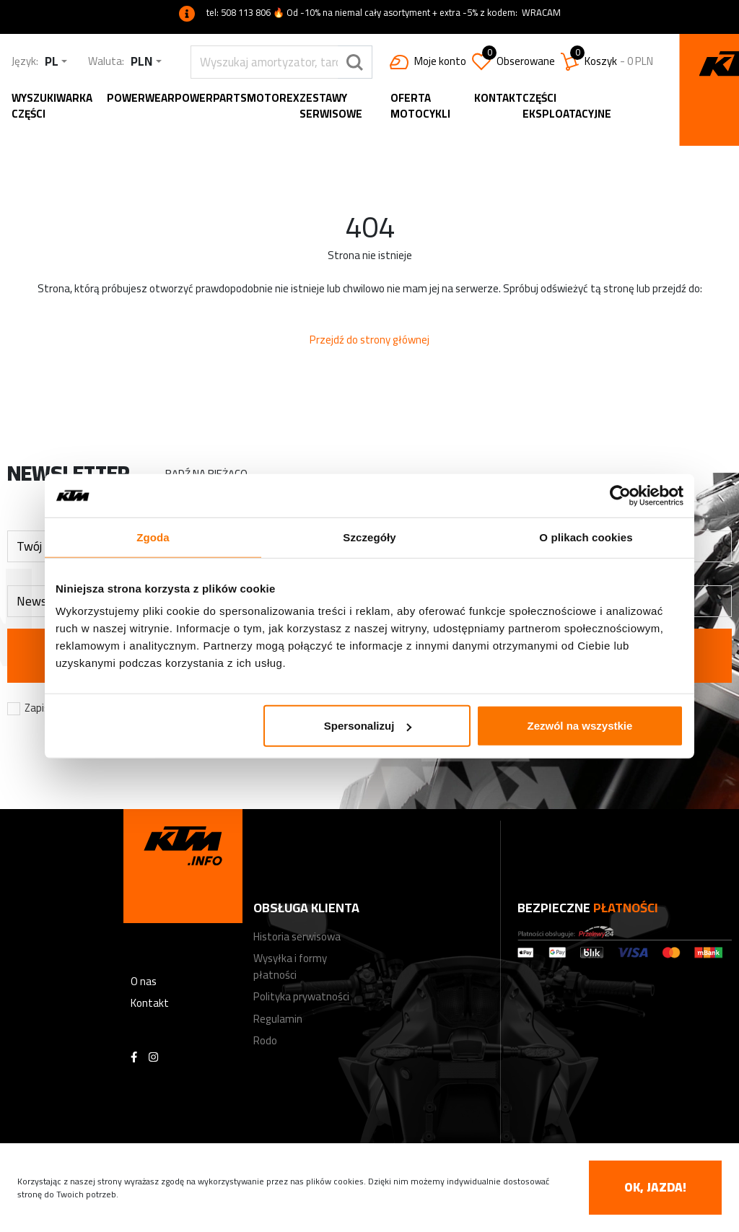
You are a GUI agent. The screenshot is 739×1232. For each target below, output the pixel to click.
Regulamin (277, 1018)
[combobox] (56, 61)
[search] (264, 62)
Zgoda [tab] (153, 536)
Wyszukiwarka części (52, 106)
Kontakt (498, 98)
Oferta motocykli (420, 106)
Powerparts (211, 98)
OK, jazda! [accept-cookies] (655, 1187)
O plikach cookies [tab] (585, 536)
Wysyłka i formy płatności (290, 966)
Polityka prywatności (301, 996)
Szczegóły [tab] (369, 536)
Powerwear (141, 98)
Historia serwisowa (297, 936)
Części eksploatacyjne (566, 106)
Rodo (265, 1040)
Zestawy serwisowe (330, 106)
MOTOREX (273, 98)
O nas (144, 981)
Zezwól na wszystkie (580, 726)
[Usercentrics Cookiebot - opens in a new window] (620, 495)
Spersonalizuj (368, 726)
